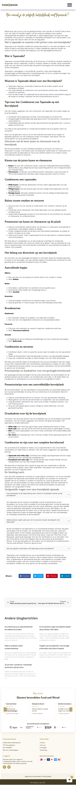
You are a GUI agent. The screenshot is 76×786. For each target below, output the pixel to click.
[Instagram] (9, 767)
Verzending (43, 751)
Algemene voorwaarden (33, 777)
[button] (70, 5)
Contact (42, 743)
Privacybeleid (46, 777)
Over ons (43, 746)
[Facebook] (4, 767)
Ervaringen (43, 748)
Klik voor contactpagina (10, 751)
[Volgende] (71, 710)
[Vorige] (5, 710)
